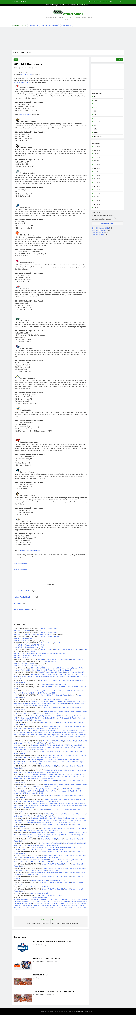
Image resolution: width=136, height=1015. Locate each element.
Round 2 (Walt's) (46, 687)
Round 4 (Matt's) (60, 685)
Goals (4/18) (62, 833)
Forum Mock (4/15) (54, 670)
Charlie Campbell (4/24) (39, 887)
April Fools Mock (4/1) (76, 703)
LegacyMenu (15, 25)
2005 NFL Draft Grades (22, 641)
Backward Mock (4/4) (51, 747)
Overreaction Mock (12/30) (40, 749)
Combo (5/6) (52, 803)
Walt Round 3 (29, 714)
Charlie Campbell (39, 961)
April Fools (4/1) (67, 670)
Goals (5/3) (51, 745)
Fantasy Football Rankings (23, 597)
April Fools (34, 651)
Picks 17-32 (52, 680)
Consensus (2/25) (49, 693)
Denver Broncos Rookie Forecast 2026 (46, 958)
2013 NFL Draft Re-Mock (23, 904)
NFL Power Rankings (21, 610)
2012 (95, 197)
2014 (95, 189)
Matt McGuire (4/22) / (38, 691)
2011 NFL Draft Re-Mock (60, 904)
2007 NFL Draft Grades (22, 657)
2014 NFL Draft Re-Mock (79, 901)
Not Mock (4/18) (73, 818)
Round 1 (43, 628)
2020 (95, 168)
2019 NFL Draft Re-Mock (59, 899)
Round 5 (70, 649)
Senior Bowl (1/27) (28, 808)
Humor (95, 107)
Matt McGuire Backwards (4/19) (36, 670)
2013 (95, 193)
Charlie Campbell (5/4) (39, 897)
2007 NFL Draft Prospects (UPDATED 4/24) (29, 653)
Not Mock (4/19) (63, 760)
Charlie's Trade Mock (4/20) (70, 730)
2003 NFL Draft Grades (22, 630)
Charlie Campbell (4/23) (39, 833)
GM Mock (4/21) (54, 730)
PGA (95, 125)
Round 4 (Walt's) (47, 685)
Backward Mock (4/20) (54, 691)
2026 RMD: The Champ (99, 230)
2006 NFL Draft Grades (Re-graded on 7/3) (29, 647)
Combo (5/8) (52, 774)
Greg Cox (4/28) (50, 701)
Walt (16, 68)
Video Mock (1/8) (51, 822)
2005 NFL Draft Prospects (23, 639)
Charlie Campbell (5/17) (39, 847)
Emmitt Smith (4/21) (67, 668)
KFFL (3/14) (18, 678)
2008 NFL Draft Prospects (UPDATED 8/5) (28, 666)
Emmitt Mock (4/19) (69, 716)
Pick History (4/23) (55, 716)
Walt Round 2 (18, 714)
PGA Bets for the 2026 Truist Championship (99, 2)
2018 (95, 175)
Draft (15, 59)
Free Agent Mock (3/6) (22, 720)
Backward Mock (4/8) (44, 806)
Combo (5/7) (52, 789)
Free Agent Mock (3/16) (62, 835)
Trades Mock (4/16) (29, 776)
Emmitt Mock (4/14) (44, 733)
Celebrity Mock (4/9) (57, 676)
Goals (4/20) (62, 818)
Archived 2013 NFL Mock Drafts (76, 735)
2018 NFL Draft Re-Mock (78, 899)
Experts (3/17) (27, 693)
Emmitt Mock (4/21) (80, 701)
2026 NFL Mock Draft (33, 25)
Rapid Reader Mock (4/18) (28, 733)
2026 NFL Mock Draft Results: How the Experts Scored (52, 942)
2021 (95, 164)
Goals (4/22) (62, 789)
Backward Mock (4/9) (30, 791)
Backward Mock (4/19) (27, 676)
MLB (95, 111)
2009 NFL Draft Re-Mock (23, 906)
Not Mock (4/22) (73, 774)
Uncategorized (98, 136)
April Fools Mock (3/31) (57, 881)
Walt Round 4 (48, 712)
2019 (95, 171)
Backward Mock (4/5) (58, 820)
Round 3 (57, 628)
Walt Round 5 (58, 712)
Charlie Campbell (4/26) (39, 716)
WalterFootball (73, 14)
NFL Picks (17, 603)
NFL (95, 118)
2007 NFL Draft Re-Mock (61, 906)
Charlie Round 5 (81, 712)
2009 (95, 207)
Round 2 (50, 628)
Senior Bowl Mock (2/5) (42, 862)
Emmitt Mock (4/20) (76, 745)
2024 (95, 153)
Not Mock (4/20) (73, 803)
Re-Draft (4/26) (36, 674)
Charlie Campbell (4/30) (39, 760)
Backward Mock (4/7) (60, 776)
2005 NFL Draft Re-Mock (27, 908)
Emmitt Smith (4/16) (42, 676)
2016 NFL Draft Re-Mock (41, 901)
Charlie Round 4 (69, 712)
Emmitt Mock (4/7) (43, 820)
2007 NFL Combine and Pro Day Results (28, 655)
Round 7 (84, 649)
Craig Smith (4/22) (52, 668)
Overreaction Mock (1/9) (34, 874)
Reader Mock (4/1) (78, 718)
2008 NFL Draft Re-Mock (42, 906)
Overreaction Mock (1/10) (60, 862)
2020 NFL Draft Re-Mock (41, 899)
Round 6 (77, 649)
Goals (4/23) (62, 774)
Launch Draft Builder (107, 223)
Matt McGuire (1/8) (41, 705)
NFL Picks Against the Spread (50, 25)
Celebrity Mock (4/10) (35, 762)
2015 (95, 186)
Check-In (86, 5)
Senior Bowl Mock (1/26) (35, 822)
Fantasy (96, 100)
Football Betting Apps (66, 25)
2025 (95, 150)
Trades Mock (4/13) (21, 747)
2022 (95, 161)
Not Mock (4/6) (62, 703)
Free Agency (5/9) (37, 701)
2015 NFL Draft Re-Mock (60, 901)
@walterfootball (26, 74)
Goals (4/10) (51, 718)
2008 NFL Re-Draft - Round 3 (24, 664)
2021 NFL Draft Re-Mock (22, 899)
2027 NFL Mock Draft (21, 591)
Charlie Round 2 (40, 714)
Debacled (80, 5)
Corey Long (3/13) (78, 835)
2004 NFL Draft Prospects (23, 635)
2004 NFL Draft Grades (41, 635)
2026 (95, 146)
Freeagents (97, 104)
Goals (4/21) (62, 803)
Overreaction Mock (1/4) (49, 778)
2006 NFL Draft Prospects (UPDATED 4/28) (29, 645)
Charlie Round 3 (52, 714)
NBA (95, 114)
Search (119, 59)
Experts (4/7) (51, 703)
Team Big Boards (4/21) (22, 703)
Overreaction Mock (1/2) (35, 793)
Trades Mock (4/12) (20, 762)
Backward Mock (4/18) (65, 847)
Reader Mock (42, 735)
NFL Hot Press (98, 122)
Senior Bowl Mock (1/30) (42, 849)
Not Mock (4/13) (57, 733)
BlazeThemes (79, 1011)
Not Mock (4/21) (73, 789)
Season (96, 132)
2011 (95, 200)
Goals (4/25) (52, 760)
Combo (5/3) (53, 833)
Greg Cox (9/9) (36, 720)
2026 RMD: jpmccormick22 (100, 228)
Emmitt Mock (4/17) (70, 691)
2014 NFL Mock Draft (20, 569)
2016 (95, 182)
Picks (95, 129)
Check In (23, 25)
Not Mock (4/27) (62, 745)
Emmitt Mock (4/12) (74, 833)
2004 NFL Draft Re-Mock (46, 908)
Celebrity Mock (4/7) (46, 791)
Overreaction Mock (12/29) (31, 764)
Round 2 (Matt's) (72, 687)
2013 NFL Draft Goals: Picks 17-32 (30, 551)
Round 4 (64, 649)
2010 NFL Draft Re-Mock (78, 904)
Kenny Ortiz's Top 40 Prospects (55, 653)
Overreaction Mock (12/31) (67, 822)
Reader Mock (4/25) (65, 674)
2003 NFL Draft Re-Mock (65, 908)
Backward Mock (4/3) (52, 762)
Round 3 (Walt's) (59, 687)
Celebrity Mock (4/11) (36, 747)
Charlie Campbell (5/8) (39, 745)
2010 (95, 204)
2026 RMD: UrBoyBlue (99, 234)
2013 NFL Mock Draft (21, 83)
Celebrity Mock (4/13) (38, 703)
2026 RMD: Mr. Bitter (98, 232)
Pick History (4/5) (70, 733)
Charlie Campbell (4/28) (39, 774)
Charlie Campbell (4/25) (39, 730)
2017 (95, 179)
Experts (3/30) (82, 676)
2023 (95, 157)
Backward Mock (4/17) (26, 718)
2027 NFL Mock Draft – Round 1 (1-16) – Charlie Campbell (53, 991)
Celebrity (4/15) (40, 718)
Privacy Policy (88, 1011)
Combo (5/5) (52, 818)
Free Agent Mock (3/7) (56, 735)
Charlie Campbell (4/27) (39, 789)
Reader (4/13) (37, 693)
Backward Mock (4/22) (64, 701)
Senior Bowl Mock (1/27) (22, 837)
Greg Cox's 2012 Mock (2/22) (24, 705)
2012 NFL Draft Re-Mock (41, 904)
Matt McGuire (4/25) (38, 668)
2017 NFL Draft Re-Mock (23, 901)
